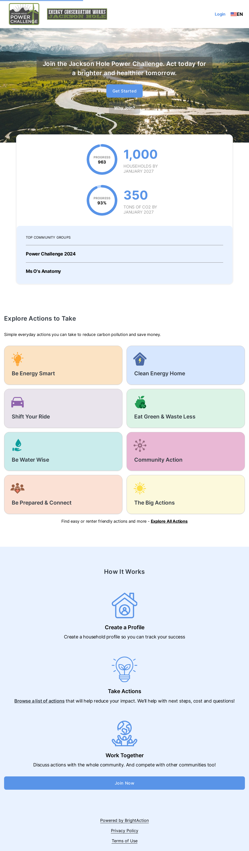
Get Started (124, 91)
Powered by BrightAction (124, 820)
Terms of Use (125, 840)
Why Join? (124, 107)
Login (220, 14)
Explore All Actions (169, 521)
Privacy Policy (124, 830)
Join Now (124, 783)
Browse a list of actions (39, 701)
